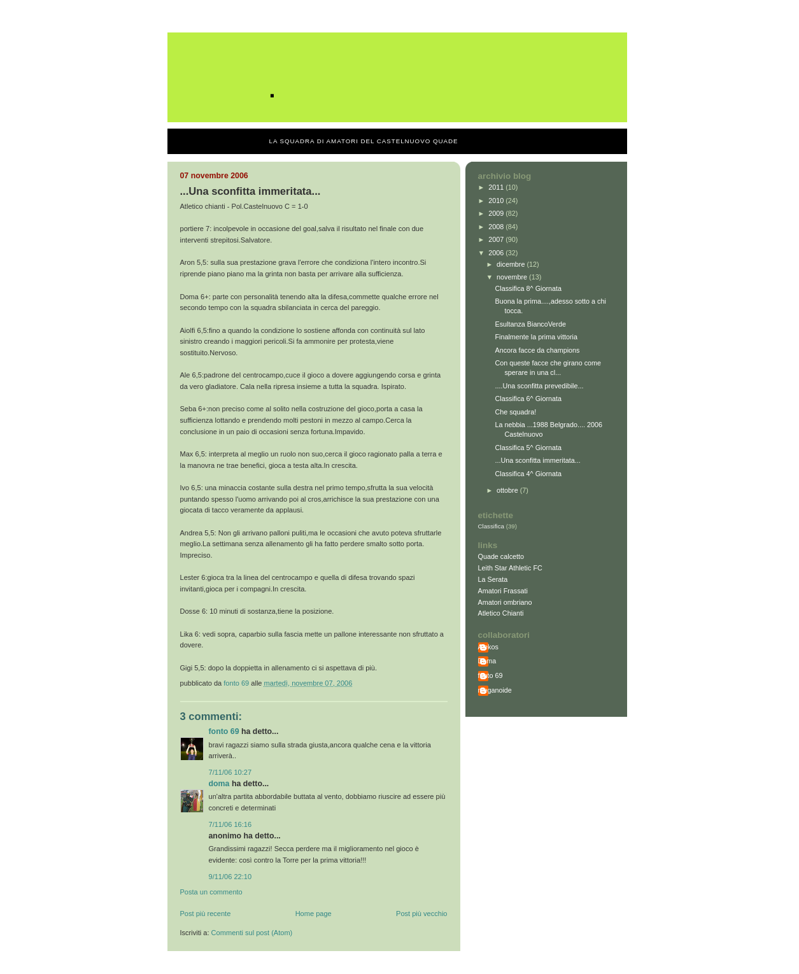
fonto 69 (224, 731)
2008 (497, 226)
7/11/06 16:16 (230, 824)
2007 (497, 239)
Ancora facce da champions (537, 350)
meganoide (495, 690)
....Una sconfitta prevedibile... (539, 386)
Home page (313, 913)
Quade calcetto (501, 556)
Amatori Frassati (503, 591)
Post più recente (205, 913)
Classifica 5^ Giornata (528, 447)
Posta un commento (211, 892)
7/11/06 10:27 (230, 772)
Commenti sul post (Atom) (252, 932)
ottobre (508, 490)
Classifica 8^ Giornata (528, 288)
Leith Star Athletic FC (510, 568)
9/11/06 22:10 (230, 876)
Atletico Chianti (501, 613)
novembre (513, 277)
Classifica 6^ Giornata (528, 398)
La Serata (493, 579)
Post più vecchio (421, 913)
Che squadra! (515, 412)
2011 (497, 187)
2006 (497, 253)
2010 (497, 200)
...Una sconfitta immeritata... (537, 460)
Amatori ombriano (505, 602)
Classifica (491, 526)
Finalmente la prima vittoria (536, 337)
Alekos (488, 647)
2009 (497, 213)
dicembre (512, 264)
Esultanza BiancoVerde (530, 324)
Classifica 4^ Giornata (528, 473)
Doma (219, 783)
